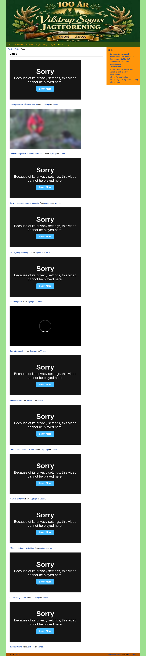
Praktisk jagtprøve (17, 499)
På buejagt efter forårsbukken (22, 548)
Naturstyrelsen (115, 67)
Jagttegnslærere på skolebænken (24, 104)
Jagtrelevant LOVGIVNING (120, 59)
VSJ (10, 44)
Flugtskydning (41, 44)
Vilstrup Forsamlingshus (119, 77)
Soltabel (29, 44)
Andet (60, 44)
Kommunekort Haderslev (119, 62)
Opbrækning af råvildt (19, 597)
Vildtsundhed (115, 74)
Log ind (69, 44)
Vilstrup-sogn (115, 82)
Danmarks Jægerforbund (119, 54)
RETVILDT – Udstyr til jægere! (121, 69)
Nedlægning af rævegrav (20, 252)
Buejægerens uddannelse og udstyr (24, 203)
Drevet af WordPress (114, 654)
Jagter (52, 44)
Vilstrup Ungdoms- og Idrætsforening (124, 80)
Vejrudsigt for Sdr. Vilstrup (119, 72)
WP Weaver (132, 654)
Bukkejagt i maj (16, 647)
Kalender (19, 44)
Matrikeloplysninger (117, 64)
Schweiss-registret (17, 351)
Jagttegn (46, 104)
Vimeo (55, 104)
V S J (18, 654)
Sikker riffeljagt (16, 400)
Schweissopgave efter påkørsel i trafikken (27, 154)
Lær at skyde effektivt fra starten (23, 450)
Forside (10, 49)
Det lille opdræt (16, 302)
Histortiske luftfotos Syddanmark (122, 57)
